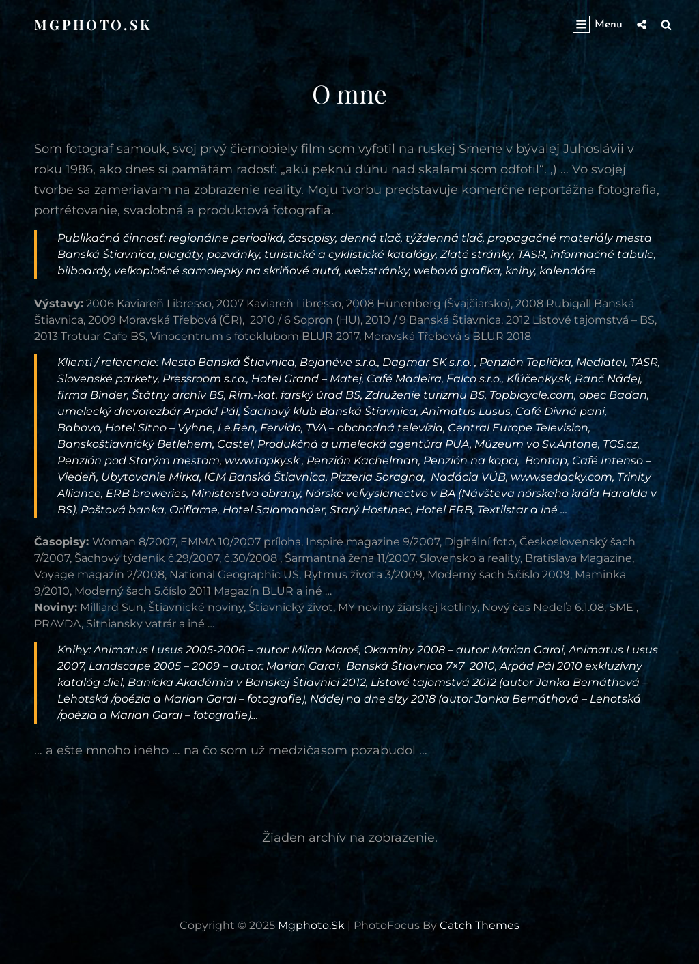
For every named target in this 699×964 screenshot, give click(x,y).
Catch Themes (479, 925)
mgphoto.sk (93, 24)
